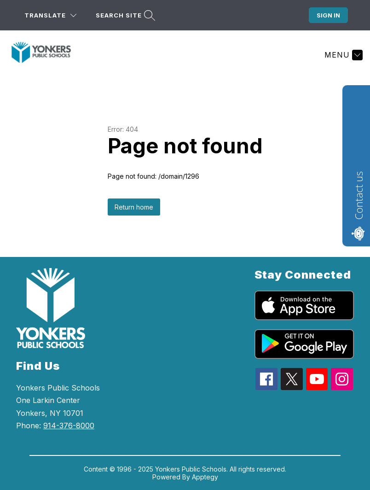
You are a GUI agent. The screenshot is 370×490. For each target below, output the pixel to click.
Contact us (358, 195)
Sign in (328, 15)
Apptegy (205, 477)
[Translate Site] (50, 15)
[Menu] (342, 54)
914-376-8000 (68, 425)
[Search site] (124, 15)
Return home (134, 207)
